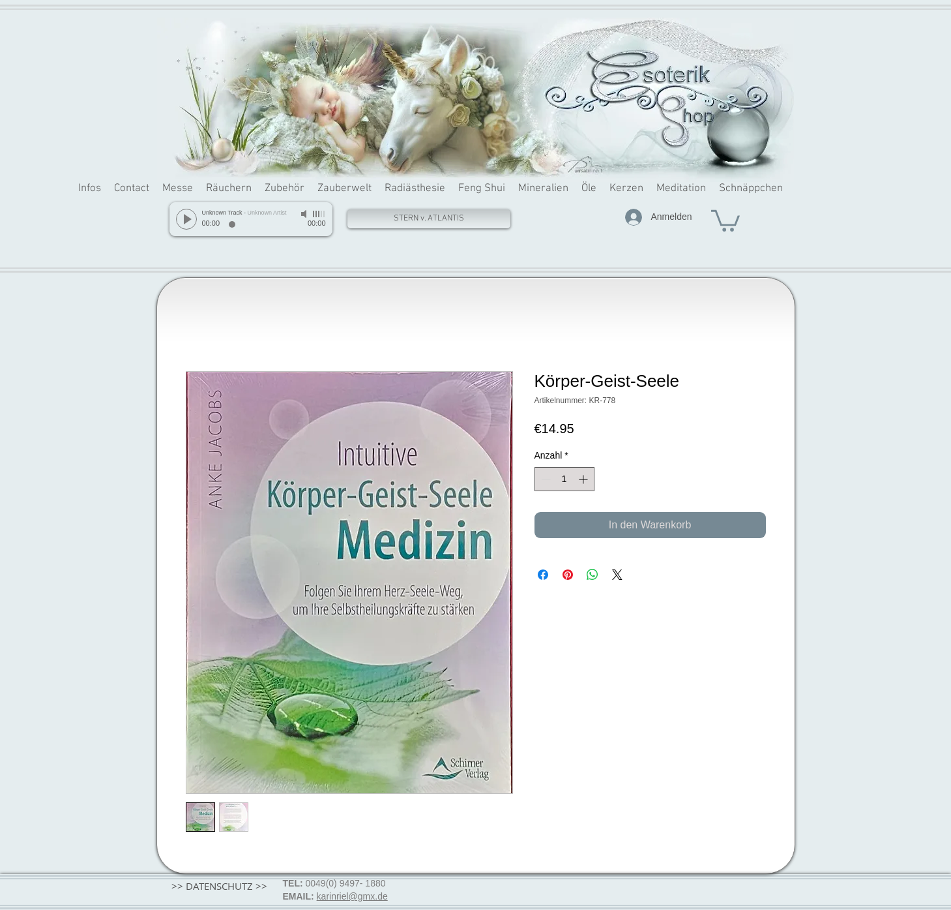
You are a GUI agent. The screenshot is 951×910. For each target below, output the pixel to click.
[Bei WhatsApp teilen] (592, 575)
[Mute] (305, 213)
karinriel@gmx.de (352, 896)
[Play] (186, 219)
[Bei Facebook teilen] (543, 575)
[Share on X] (617, 575)
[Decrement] (544, 479)
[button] (725, 219)
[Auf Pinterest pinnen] (568, 575)
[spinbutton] (564, 479)
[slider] (319, 214)
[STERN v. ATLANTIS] (428, 218)
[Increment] (584, 479)
